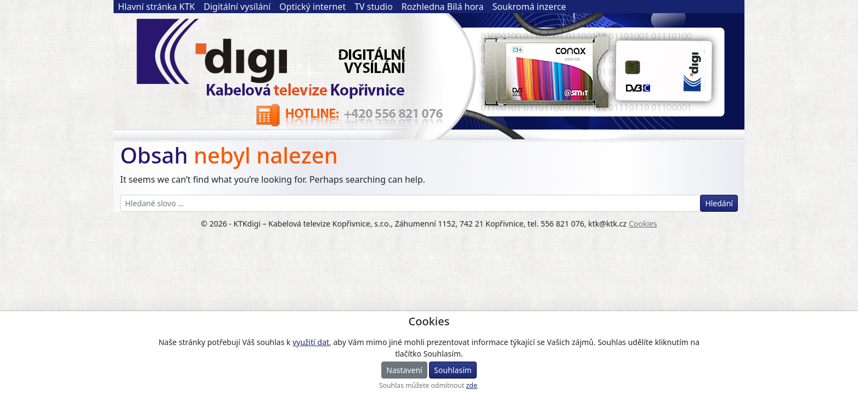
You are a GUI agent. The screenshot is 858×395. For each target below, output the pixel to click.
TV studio (373, 7)
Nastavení (404, 370)
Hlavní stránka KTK (156, 7)
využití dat (310, 342)
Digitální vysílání (237, 7)
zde (471, 385)
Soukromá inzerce (529, 7)
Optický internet (312, 7)
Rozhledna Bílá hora (443, 7)
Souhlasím (452, 370)
